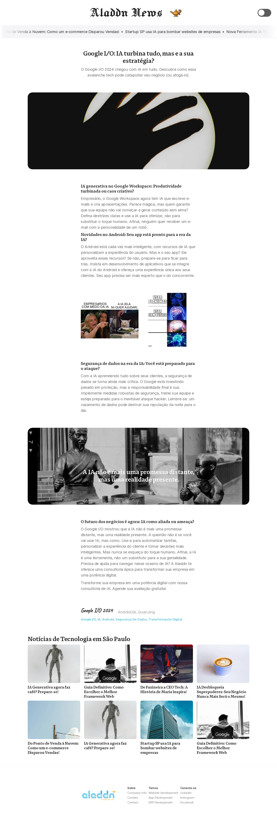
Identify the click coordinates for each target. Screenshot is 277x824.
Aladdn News (126, 12)
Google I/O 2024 (97, 610)
